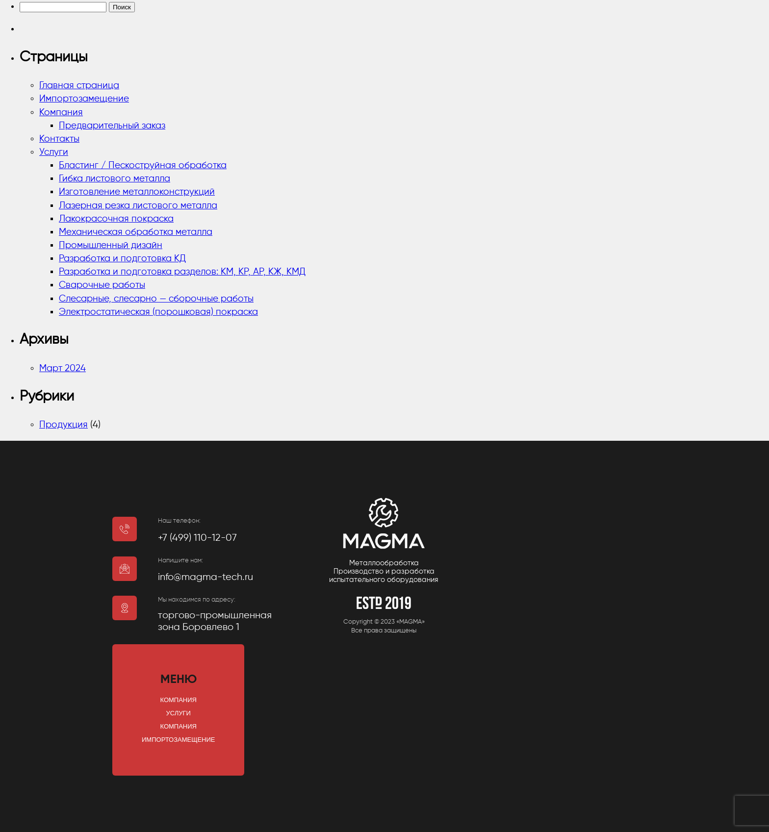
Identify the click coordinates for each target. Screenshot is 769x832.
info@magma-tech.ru (205, 577)
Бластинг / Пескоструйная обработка (143, 165)
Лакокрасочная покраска (116, 219)
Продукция (63, 424)
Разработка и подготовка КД (122, 258)
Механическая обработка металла (135, 232)
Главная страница (79, 85)
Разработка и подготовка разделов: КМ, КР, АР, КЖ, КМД (182, 272)
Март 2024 (62, 368)
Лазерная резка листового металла (138, 205)
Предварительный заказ (112, 125)
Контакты (59, 139)
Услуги (53, 152)
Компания (61, 112)
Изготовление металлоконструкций (137, 192)
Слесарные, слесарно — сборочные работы (156, 298)
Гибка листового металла (114, 178)
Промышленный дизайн (110, 245)
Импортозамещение (84, 98)
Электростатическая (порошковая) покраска (158, 312)
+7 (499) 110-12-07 (197, 538)
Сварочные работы (102, 285)
